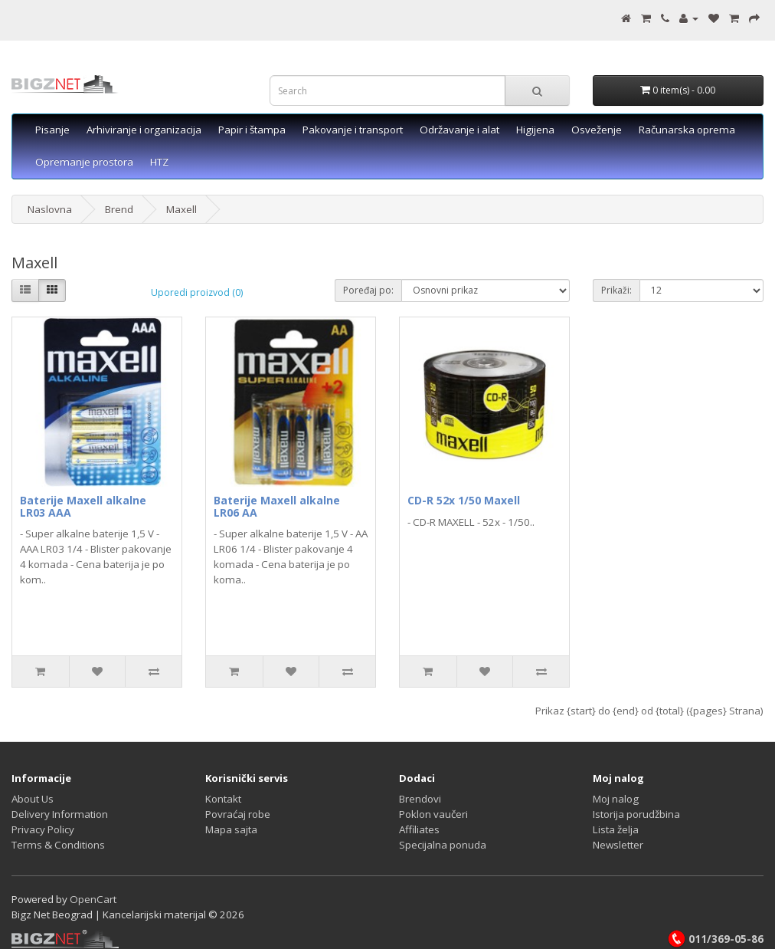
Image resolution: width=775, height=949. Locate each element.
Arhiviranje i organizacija (144, 129)
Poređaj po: (368, 290)
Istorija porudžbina (636, 814)
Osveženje (596, 129)
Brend (119, 209)
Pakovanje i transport (352, 129)
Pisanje (52, 129)
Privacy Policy (42, 829)
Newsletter (618, 845)
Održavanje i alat (459, 129)
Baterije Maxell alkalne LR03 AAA (83, 506)
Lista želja (616, 829)
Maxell (181, 209)
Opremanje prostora (84, 162)
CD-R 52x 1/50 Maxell (463, 500)
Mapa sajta (231, 829)
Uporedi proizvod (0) (197, 292)
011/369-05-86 (715, 939)
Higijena (535, 129)
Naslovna (50, 209)
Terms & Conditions (58, 845)
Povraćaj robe (237, 814)
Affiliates (419, 829)
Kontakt (223, 799)
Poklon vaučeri (433, 814)
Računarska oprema (687, 129)
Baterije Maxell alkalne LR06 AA (277, 506)
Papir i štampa (252, 129)
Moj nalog (616, 799)
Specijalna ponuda (442, 845)
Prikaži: (616, 290)
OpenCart (93, 899)
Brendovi (420, 799)
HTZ (159, 162)
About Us (32, 799)
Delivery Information (59, 814)
